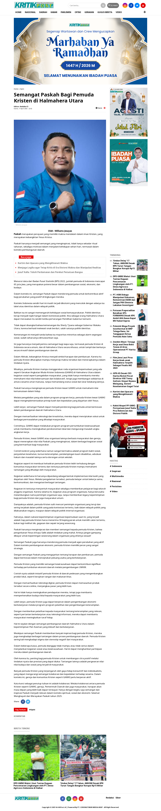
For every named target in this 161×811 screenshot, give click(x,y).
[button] (144, 11)
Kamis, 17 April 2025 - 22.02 (23, 108)
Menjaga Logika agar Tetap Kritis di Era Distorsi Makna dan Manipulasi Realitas (59, 267)
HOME (18, 12)
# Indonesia (116, 466)
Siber (118, 797)
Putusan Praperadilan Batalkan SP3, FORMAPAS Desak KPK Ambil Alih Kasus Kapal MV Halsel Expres (124, 315)
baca (99, 108)
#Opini (32, 709)
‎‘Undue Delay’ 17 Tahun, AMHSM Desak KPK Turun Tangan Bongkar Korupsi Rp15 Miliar (81, 784)
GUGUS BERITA (104, 12)
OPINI (78, 12)
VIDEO (119, 12)
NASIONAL (30, 12)
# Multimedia (117, 476)
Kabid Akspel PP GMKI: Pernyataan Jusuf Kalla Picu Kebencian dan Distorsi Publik (124, 409)
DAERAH (43, 12)
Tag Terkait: (20, 709)
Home (16, 89)
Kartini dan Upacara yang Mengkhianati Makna (43, 263)
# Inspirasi (115, 471)
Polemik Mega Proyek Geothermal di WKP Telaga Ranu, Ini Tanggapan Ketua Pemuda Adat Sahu (124, 331)
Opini (22, 89)
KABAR (54, 12)
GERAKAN (89, 12)
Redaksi (110, 797)
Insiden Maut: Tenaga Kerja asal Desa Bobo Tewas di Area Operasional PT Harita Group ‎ (124, 347)
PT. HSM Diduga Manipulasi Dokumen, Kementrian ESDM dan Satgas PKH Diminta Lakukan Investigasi (124, 299)
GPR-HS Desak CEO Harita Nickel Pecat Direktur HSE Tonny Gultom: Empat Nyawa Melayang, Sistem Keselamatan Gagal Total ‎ (126, 380)
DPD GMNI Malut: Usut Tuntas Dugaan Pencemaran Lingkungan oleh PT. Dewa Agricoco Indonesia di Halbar (33, 785)
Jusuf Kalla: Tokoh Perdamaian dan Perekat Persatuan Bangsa (50, 272)
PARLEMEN (66, 12)
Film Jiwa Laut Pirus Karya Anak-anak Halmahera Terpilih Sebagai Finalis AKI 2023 (123, 362)
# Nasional (115, 481)
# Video (113, 491)
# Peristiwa (116, 486)
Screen (113, 5)
